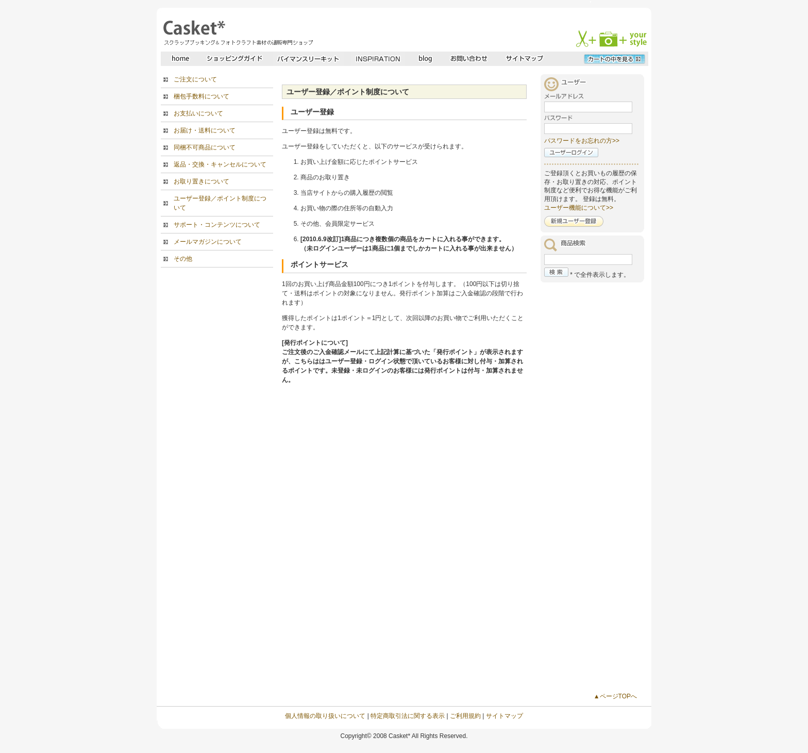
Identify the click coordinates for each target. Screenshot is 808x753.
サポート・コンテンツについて (217, 224)
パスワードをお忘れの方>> (581, 140)
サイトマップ (504, 715)
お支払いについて (198, 113)
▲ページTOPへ (615, 696)
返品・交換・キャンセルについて (220, 164)
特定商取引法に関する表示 (408, 715)
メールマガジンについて (208, 241)
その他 (183, 258)
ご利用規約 (465, 715)
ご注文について (195, 79)
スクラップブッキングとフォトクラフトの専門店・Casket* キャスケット (237, 32)
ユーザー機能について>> (578, 207)
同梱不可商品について (204, 147)
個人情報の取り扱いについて (325, 715)
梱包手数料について (201, 96)
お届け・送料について (204, 130)
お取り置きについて (201, 181)
